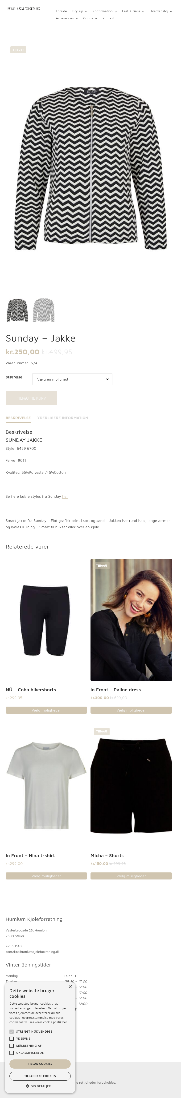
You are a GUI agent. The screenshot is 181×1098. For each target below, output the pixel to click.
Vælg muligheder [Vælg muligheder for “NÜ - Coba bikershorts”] (46, 710)
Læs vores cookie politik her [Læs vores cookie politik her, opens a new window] (48, 1022)
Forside (61, 11)
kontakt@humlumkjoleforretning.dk (33, 952)
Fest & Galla (131, 11)
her (65, 496)
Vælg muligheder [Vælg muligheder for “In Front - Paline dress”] (131, 710)
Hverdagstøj (159, 11)
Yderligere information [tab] (62, 418)
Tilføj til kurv (31, 398)
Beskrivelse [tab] (18, 418)
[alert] (40, 1037)
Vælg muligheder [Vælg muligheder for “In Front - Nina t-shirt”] (46, 876)
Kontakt (109, 18)
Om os (88, 18)
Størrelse (14, 377)
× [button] (70, 987)
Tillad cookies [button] (40, 1064)
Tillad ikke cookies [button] (40, 1076)
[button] (40, 1086)
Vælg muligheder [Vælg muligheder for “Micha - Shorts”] (131, 876)
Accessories (65, 18)
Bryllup (77, 11)
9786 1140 (14, 946)
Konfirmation (103, 11)
